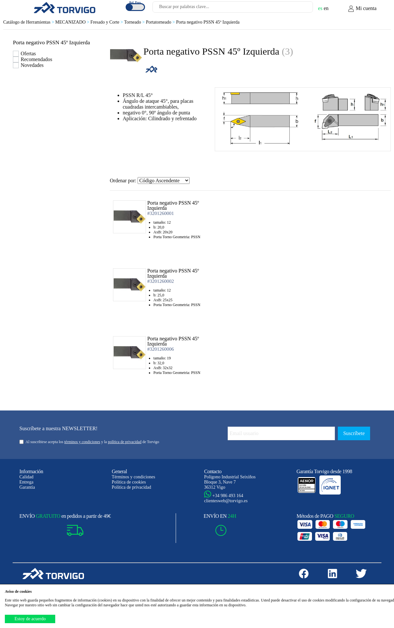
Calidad (26, 476)
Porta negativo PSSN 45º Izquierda (207, 22)
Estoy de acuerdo (30, 618)
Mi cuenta (362, 8)
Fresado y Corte (107, 22)
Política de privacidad (131, 487)
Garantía (27, 487)
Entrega (26, 482)
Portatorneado (161, 22)
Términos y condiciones (133, 476)
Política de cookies (129, 482)
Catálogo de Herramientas (29, 22)
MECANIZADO (72, 22)
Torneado (135, 22)
